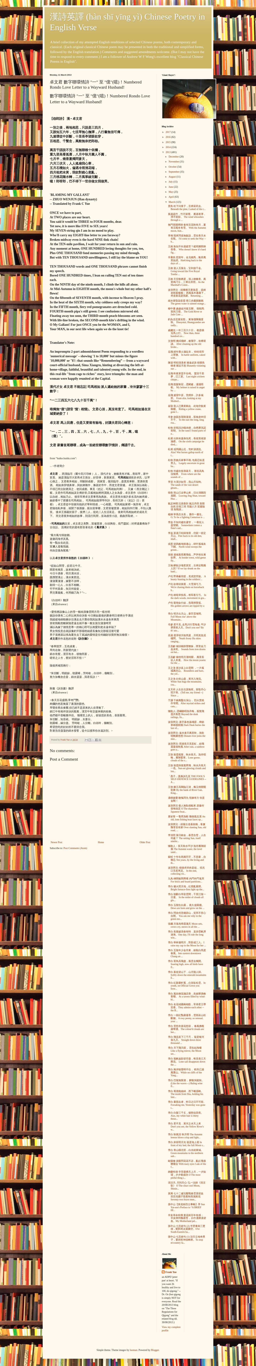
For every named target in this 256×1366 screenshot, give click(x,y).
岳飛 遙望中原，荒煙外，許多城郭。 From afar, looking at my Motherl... (186, 398)
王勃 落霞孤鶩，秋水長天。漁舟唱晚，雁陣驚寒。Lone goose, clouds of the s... (187, 757)
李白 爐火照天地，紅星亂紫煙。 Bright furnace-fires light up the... (186, 888)
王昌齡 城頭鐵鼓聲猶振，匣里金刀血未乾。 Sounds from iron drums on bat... (187, 649)
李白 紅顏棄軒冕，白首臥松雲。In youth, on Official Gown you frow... (187, 986)
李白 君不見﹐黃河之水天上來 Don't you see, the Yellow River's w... (186, 1126)
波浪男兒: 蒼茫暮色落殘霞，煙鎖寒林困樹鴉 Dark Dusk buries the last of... (186, 725)
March (172, 202)
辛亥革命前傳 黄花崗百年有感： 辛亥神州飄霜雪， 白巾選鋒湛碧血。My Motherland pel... (187, 1218)
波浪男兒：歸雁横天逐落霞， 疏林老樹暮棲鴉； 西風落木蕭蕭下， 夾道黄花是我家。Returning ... (187, 293)
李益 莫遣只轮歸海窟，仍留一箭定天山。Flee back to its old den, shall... (187, 536)
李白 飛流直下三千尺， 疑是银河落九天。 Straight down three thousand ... (186, 1040)
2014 (168, 147)
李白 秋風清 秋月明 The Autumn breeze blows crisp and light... (185, 1136)
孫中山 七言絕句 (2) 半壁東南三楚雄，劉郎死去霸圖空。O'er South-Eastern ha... (186, 1229)
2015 (168, 142)
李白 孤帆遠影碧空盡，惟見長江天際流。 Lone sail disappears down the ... (187, 1061)
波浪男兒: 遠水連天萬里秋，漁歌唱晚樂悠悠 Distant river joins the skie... (186, 736)
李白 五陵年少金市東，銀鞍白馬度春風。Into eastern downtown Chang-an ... (187, 953)
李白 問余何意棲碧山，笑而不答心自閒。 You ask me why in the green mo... (187, 916)
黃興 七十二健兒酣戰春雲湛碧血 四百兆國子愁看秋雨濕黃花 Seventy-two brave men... (186, 1196)
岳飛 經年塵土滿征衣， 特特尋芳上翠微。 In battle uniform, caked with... (186, 354)
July (171, 181)
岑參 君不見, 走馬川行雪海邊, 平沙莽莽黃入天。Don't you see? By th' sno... (187, 627)
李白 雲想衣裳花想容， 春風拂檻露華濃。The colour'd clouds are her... (186, 1029)
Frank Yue (171, 1272)
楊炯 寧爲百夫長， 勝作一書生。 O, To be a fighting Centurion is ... (186, 516)
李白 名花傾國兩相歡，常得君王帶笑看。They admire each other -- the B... (187, 1007)
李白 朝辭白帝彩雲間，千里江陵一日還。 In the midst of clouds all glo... (187, 897)
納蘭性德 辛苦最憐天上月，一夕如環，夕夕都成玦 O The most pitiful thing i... (187, 1174)
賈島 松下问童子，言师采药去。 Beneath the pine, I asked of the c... (187, 207)
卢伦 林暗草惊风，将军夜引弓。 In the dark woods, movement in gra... (187, 596)
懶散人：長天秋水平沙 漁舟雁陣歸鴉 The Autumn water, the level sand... (187, 849)
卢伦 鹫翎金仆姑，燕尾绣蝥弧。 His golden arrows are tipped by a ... (186, 606)
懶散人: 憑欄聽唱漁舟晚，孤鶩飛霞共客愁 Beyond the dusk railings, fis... (186, 714)
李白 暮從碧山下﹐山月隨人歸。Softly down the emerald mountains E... (187, 975)
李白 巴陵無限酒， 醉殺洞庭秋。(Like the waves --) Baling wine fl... (186, 1083)
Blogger (155, 1350)
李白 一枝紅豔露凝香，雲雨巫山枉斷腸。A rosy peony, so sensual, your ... (187, 1018)
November (174, 161)
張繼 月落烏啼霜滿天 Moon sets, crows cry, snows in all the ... (185, 925)
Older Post (145, 842)
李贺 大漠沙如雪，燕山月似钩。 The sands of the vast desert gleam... (186, 485)
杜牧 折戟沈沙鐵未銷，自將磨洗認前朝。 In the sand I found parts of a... (187, 430)
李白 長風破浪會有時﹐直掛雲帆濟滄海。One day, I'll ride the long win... (187, 934)
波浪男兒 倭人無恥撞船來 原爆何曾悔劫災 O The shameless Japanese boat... (186, 808)
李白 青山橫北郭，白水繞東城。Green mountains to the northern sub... (186, 1153)
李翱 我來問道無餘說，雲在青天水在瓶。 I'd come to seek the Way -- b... (187, 238)
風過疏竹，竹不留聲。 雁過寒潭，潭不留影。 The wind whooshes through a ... (187, 217)
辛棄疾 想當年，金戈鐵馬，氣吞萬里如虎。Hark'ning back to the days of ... (187, 260)
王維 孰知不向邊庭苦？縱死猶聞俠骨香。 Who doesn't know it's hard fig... (187, 249)
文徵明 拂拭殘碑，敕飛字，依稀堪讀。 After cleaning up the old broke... (187, 344)
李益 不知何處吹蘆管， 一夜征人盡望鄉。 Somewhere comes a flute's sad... (186, 525)
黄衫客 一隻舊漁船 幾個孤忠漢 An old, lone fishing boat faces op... (186, 818)
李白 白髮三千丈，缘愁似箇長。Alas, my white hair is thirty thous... (186, 1115)
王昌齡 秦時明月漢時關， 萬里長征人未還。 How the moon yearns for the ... (187, 660)
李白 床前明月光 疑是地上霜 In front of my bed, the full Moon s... (186, 1144)
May (171, 192)
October (173, 166)
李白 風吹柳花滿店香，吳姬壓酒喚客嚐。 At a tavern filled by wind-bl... (187, 996)
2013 (168, 152)
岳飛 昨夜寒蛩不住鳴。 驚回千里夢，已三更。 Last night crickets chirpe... (186, 376)
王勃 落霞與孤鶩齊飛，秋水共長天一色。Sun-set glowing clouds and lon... (187, 768)
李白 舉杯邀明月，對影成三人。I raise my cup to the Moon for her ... (187, 944)
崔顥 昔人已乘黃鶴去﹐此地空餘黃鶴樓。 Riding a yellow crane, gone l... (187, 409)
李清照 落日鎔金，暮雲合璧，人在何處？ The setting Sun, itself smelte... (187, 838)
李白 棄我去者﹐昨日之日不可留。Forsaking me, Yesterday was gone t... (187, 1105)
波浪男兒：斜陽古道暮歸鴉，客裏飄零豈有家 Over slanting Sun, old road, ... (187, 827)
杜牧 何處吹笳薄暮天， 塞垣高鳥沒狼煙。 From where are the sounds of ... (186, 474)
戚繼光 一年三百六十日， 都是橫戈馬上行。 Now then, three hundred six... (186, 333)
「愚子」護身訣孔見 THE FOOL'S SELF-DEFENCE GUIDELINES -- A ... (187, 779)
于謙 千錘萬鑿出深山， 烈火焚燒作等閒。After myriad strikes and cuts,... (186, 703)
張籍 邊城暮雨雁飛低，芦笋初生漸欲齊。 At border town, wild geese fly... (187, 557)
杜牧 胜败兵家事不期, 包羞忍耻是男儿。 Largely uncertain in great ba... (186, 463)
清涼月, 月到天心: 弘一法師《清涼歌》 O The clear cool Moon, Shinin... (186, 1185)
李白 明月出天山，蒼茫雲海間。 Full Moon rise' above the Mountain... (186, 616)
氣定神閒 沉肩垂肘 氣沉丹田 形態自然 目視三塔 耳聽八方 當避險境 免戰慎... (186, 506)
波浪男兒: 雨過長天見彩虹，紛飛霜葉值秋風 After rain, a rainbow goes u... (186, 746)
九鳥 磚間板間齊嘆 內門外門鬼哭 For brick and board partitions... (186, 880)
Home (101, 842)
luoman (133, 1350)
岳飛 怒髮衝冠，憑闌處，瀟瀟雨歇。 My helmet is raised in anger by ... (186, 387)
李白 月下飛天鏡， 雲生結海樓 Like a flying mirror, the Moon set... (185, 1050)
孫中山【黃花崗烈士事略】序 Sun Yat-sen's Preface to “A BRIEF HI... (186, 1207)
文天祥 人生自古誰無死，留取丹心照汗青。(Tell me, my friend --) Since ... (187, 692)
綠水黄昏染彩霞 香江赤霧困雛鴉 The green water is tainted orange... (187, 302)
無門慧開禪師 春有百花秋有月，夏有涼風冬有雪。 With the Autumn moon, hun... (187, 227)
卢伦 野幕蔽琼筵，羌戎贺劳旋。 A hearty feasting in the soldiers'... (187, 578)
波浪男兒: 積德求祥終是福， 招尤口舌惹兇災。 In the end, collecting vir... (186, 870)
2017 (168, 132)
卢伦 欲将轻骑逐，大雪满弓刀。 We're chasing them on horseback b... (186, 587)
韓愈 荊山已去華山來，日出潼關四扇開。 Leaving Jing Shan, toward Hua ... (187, 495)
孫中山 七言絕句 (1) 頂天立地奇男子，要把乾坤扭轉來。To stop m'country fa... (186, 1239)
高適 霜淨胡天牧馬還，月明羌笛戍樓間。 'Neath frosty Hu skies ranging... (187, 638)
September (174, 171)
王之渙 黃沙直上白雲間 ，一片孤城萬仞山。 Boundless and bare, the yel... (186, 671)
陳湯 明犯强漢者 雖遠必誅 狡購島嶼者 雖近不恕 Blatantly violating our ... (187, 365)
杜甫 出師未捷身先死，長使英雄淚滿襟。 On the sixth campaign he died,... (187, 441)
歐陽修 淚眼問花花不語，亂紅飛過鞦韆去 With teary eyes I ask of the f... (187, 1164)
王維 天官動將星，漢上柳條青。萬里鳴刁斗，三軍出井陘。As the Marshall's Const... (187, 282)
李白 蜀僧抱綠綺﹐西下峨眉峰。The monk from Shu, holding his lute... (186, 1094)
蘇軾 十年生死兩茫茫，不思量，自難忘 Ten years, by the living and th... (187, 860)
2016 (168, 137)
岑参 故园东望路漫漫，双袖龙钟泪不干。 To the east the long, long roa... (187, 420)
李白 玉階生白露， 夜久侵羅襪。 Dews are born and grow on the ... (186, 906)
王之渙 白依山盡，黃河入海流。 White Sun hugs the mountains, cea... (186, 681)
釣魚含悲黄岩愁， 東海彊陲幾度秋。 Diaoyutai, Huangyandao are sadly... (186, 322)
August (172, 176)
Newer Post (56, 842)
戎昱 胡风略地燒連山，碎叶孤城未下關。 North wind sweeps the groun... (187, 547)
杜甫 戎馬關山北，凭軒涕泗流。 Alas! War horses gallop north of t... (186, 452)
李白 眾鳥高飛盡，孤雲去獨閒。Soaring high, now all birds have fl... (186, 964)
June (171, 187)
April (171, 197)
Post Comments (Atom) (75, 848)
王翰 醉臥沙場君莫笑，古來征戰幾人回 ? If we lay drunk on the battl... (187, 568)
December (174, 156)
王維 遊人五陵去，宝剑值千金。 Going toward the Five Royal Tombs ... (186, 271)
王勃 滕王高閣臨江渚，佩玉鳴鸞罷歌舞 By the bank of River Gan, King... (187, 790)
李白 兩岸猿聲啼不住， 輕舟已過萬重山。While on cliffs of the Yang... (186, 1072)
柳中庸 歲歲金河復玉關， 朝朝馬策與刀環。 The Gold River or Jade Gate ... (186, 311)
